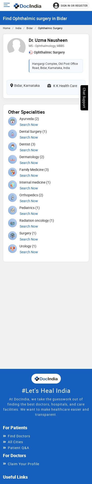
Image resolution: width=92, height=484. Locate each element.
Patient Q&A (18, 447)
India (18, 28)
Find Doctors (19, 436)
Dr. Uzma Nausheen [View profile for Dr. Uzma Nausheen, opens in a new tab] (48, 40)
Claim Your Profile (23, 464)
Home (6, 28)
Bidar (29, 28)
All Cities (15, 442)
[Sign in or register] (71, 5)
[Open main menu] (7, 5)
